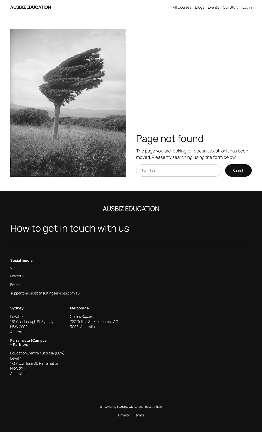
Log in (247, 7)
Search (238, 170)
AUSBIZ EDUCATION (30, 7)
